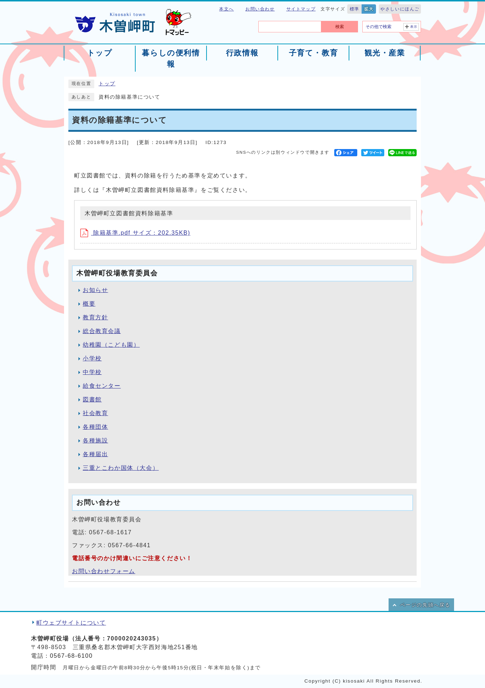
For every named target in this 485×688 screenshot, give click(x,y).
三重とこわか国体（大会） (121, 468)
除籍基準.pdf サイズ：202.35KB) (135, 233)
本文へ (226, 9)
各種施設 (95, 440)
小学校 (92, 358)
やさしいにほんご (400, 9)
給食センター (102, 386)
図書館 (92, 399)
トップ (107, 83)
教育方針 (95, 317)
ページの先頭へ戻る (425, 605)
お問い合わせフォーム (103, 571)
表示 (414, 26)
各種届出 (95, 454)
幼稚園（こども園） (111, 345)
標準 (354, 9)
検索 (339, 26)
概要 (89, 304)
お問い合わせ (260, 9)
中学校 (92, 372)
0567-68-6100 (71, 656)
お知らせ (95, 290)
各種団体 (95, 427)
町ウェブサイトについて (71, 623)
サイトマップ (301, 9)
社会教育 (95, 413)
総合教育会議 (102, 331)
